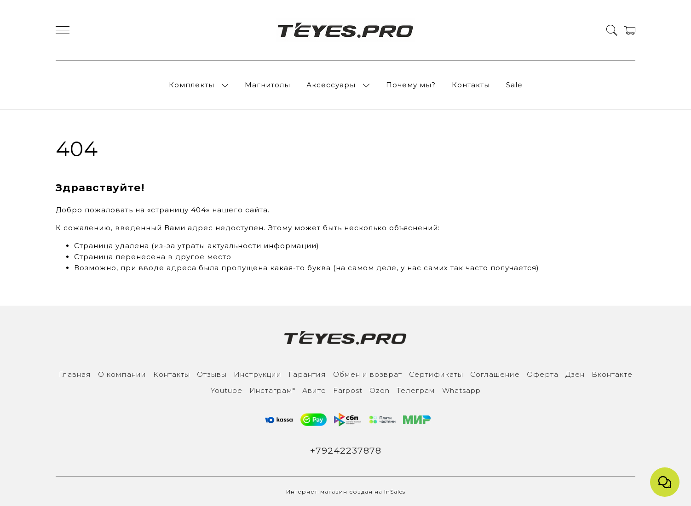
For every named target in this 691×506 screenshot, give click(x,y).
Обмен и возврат (367, 374)
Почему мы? (411, 84)
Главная (75, 374)
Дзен (575, 374)
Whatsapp (461, 390)
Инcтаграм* (272, 390)
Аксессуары (331, 84)
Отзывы (212, 374)
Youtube (226, 390)
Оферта (543, 374)
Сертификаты (436, 374)
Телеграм (416, 390)
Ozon (379, 390)
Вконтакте (612, 374)
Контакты (471, 84)
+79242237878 (345, 450)
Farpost (348, 390)
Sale (514, 84)
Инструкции (258, 374)
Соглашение (495, 374)
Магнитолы (267, 84)
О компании (122, 374)
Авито (314, 390)
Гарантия (307, 374)
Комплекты (191, 84)
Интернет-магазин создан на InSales (345, 491)
